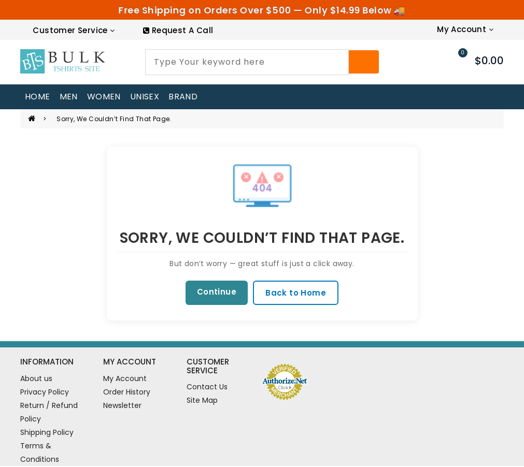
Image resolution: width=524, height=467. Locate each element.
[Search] (364, 62)
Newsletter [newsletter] (122, 406)
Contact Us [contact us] (207, 388)
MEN (69, 97)
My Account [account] (125, 379)
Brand (182, 97)
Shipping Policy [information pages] (47, 433)
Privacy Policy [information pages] (44, 393)
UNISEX (144, 97)
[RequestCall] (178, 30)
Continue (215, 292)
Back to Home (297, 293)
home (37, 97)
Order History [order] (126, 393)
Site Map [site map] (202, 402)
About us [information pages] (36, 379)
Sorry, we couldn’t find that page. (114, 118)
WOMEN (104, 97)
